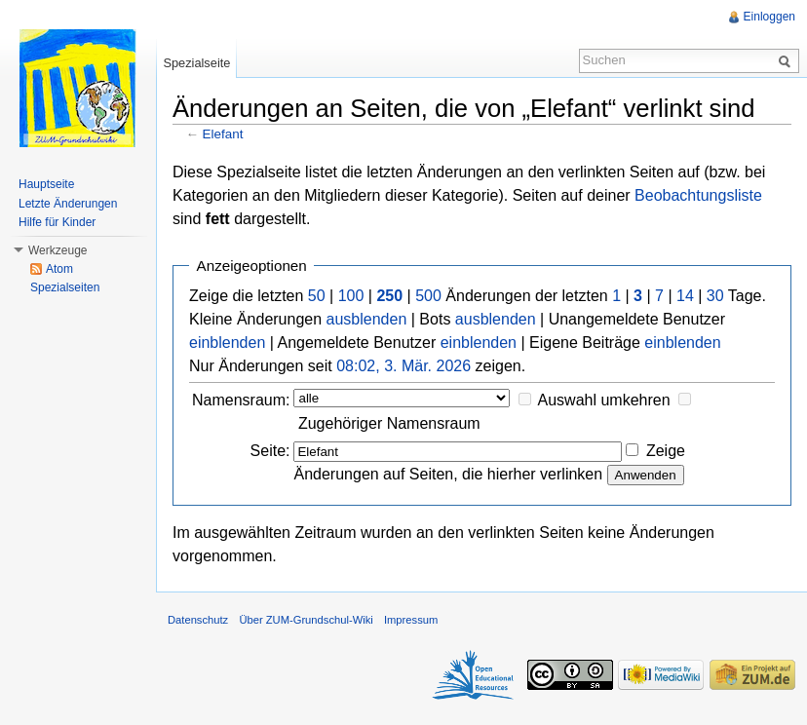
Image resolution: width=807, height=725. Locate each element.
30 (715, 295)
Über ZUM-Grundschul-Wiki (305, 620)
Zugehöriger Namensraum (389, 423)
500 (428, 295)
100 (351, 295)
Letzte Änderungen (68, 203)
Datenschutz (198, 620)
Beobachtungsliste (698, 195)
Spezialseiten (64, 287)
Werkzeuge (57, 250)
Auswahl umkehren (604, 400)
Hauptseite (46, 184)
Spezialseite (196, 63)
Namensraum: (240, 400)
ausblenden (367, 319)
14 (685, 295)
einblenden (227, 342)
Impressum (411, 620)
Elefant (223, 134)
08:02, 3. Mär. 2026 (403, 366)
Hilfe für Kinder (57, 222)
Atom (59, 269)
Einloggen (769, 16)
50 (317, 295)
